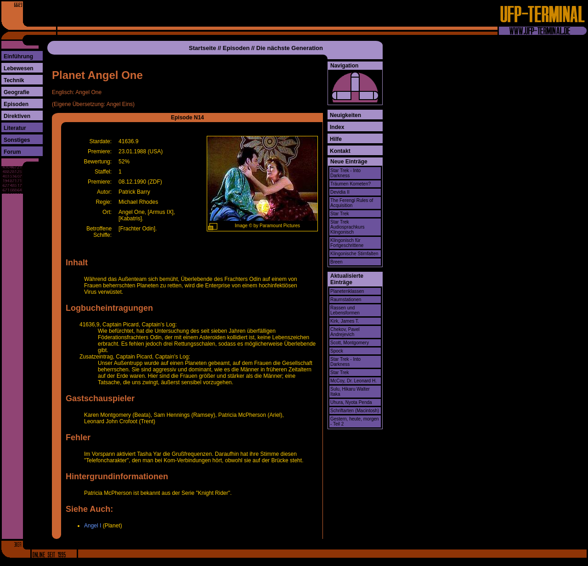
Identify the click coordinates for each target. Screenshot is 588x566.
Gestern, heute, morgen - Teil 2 (354, 421)
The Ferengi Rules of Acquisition (351, 203)
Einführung (18, 56)
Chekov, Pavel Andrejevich (345, 332)
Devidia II (340, 192)
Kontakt (340, 151)
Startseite (202, 48)
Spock (336, 350)
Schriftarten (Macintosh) (354, 410)
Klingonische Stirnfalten (354, 253)
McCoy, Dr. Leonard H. (353, 380)
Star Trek (339, 213)
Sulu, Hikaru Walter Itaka (350, 392)
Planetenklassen (347, 291)
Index (337, 127)
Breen (336, 261)
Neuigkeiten (345, 115)
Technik (14, 80)
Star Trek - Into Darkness (345, 173)
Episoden (16, 104)
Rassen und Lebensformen (345, 310)
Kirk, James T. (344, 321)
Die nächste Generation (289, 48)
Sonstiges (17, 140)
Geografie (16, 92)
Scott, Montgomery (349, 342)
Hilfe (336, 139)
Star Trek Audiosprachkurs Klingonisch (347, 227)
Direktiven (17, 116)
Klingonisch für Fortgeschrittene (346, 243)
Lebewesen (19, 68)
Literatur (15, 128)
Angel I (92, 525)
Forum (12, 152)
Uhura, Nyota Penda (351, 402)
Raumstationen (345, 299)
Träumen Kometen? (350, 183)
